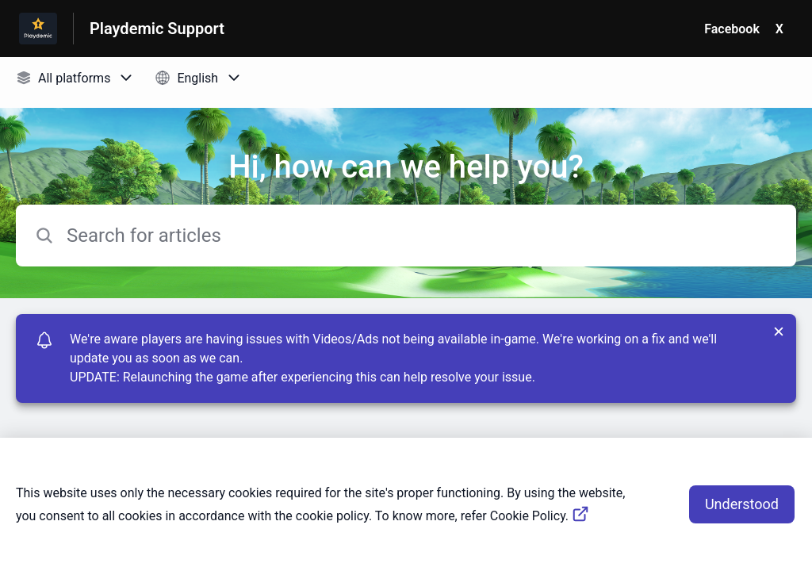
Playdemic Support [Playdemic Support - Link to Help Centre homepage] (157, 28)
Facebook (732, 28)
